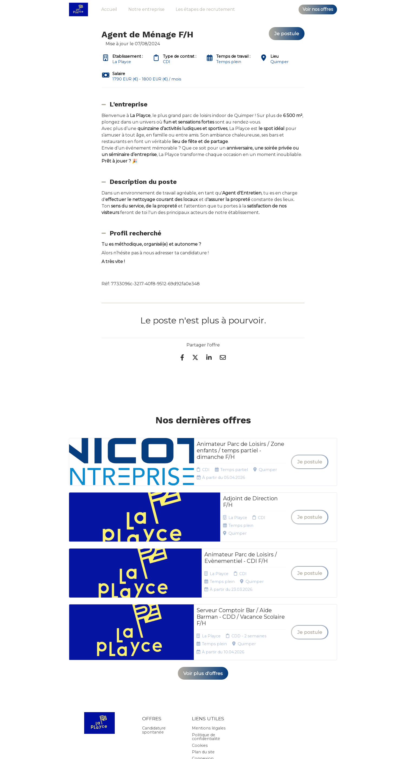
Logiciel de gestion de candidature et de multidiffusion (203, 749)
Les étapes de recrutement (205, 9)
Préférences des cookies (208, 697)
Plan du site (203, 678)
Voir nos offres (318, 9)
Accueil (109, 9)
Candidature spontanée (154, 656)
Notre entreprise (146, 9)
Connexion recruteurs (203, 687)
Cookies (200, 671)
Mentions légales (208, 654)
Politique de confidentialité (206, 663)
